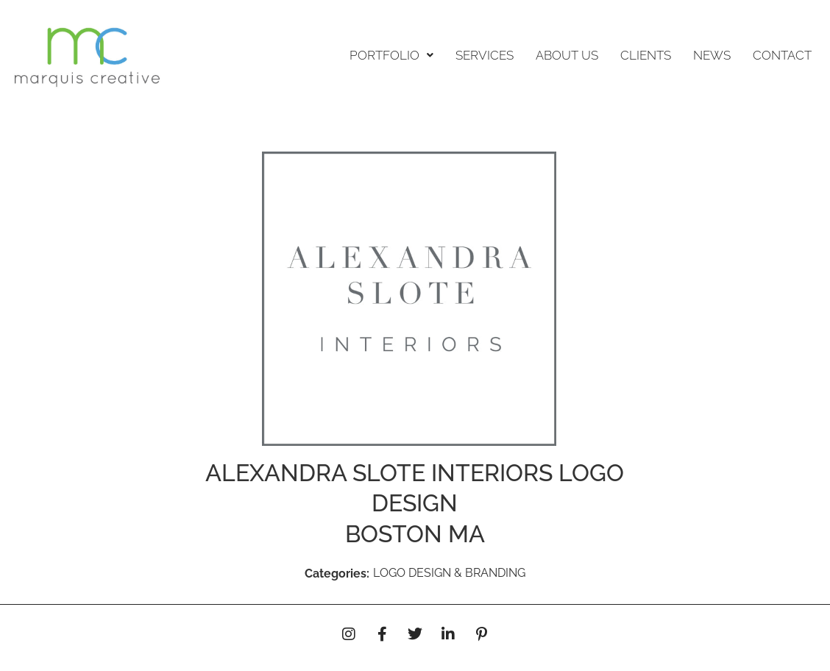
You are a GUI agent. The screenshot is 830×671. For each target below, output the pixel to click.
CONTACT (782, 55)
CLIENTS (645, 55)
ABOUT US (567, 55)
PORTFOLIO (391, 55)
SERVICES (484, 55)
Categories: (337, 574)
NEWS (712, 55)
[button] (391, 55)
